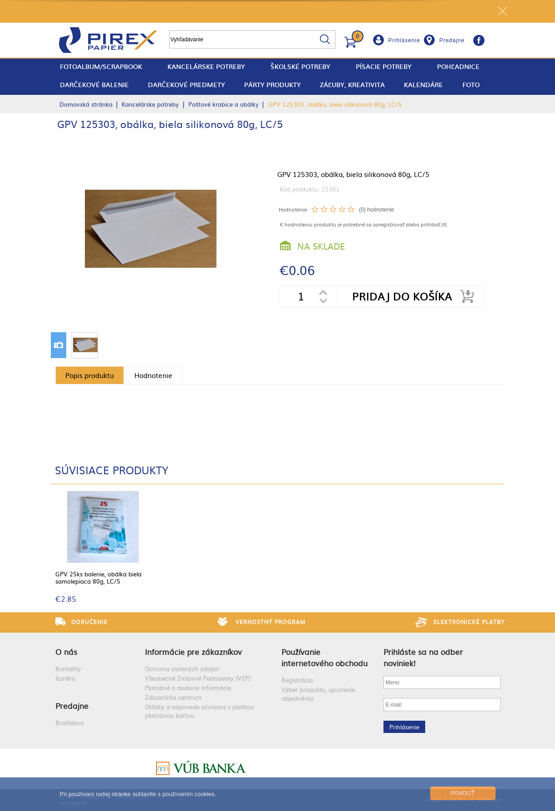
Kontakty (68, 668)
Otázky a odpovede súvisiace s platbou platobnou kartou (199, 711)
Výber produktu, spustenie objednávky (318, 694)
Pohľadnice (458, 66)
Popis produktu (89, 375)
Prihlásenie (404, 40)
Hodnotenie (153, 375)
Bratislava (69, 722)
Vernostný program (270, 622)
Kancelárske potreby (206, 66)
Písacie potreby (384, 66)
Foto (471, 84)
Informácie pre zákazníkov (193, 651)
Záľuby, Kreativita (352, 84)
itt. (445, 224)
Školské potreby (300, 66)
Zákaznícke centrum (173, 697)
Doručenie (89, 622)
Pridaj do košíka (402, 296)
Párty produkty (272, 84)
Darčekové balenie (94, 84)
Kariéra (65, 678)
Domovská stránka (86, 104)
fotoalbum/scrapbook (101, 66)
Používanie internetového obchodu (324, 657)
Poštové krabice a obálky (223, 104)
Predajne (452, 40)
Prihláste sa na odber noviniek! (423, 657)
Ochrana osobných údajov (182, 668)
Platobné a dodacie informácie (188, 687)
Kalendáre (423, 84)
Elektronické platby (469, 622)
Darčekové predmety (186, 84)
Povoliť (462, 793)
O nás (66, 651)
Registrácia (297, 680)
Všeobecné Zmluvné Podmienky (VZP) (197, 678)
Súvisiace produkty (111, 469)
